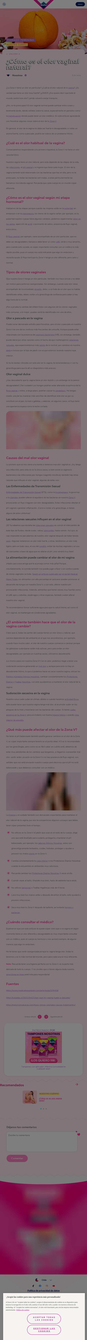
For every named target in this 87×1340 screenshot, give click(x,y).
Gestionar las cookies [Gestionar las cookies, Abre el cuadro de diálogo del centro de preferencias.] (44, 1329)
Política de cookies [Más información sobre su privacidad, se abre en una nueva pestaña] (22, 1310)
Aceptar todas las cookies (44, 1318)
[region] (44, 1316)
